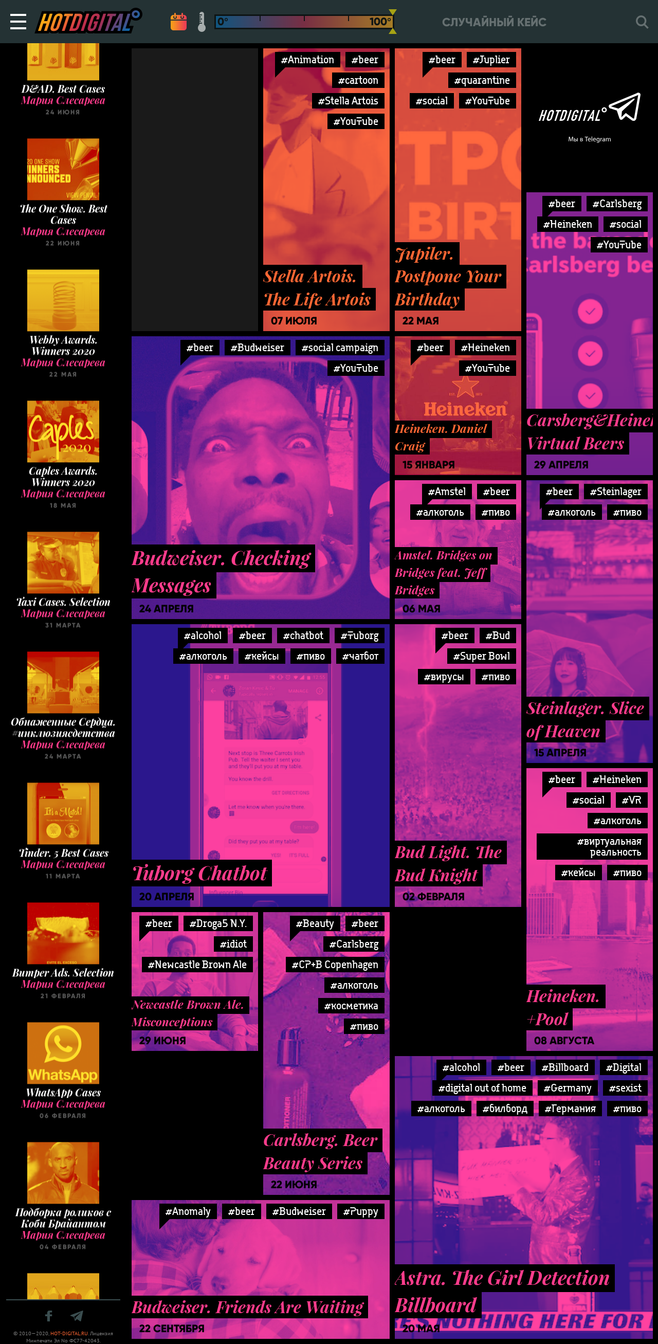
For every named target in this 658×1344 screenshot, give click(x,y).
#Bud (498, 635)
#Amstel (447, 491)
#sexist (625, 1088)
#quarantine (482, 80)
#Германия (570, 1108)
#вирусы (444, 676)
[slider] (393, 21)
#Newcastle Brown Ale (197, 964)
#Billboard (565, 1067)
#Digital (624, 1067)
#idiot (233, 944)
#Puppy (360, 1211)
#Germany (568, 1088)
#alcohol (203, 635)
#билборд (505, 1108)
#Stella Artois (348, 100)
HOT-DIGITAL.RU (69, 1333)
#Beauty (315, 923)
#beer (365, 59)
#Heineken (567, 224)
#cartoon (358, 80)
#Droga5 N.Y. (218, 923)
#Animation (307, 59)
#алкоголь (440, 512)
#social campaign (340, 347)
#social (432, 100)
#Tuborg (359, 635)
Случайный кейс (494, 22)
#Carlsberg (617, 203)
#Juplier (491, 59)
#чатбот (360, 656)
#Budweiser (257, 347)
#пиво (496, 512)
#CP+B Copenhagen (335, 964)
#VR (632, 800)
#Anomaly (188, 1211)
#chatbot (303, 635)
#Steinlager (616, 491)
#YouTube (356, 121)
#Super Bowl (481, 656)
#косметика (351, 1005)
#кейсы (262, 656)
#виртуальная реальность (609, 846)
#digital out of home (482, 1088)
